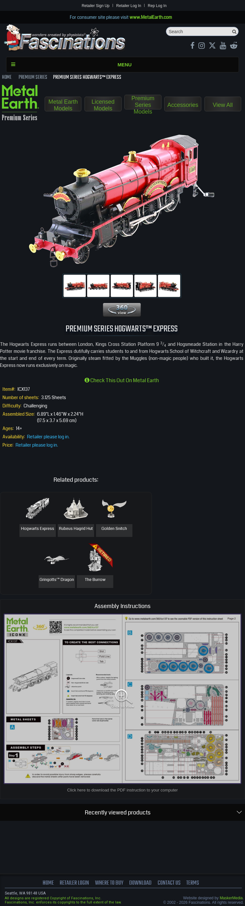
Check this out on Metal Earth (122, 380)
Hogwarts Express (37, 528)
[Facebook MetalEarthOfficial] (192, 46)
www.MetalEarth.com (151, 17)
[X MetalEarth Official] (212, 46)
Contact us (169, 883)
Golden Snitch (114, 528)
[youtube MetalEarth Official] (223, 46)
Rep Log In (157, 6)
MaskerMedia (231, 898)
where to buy (109, 883)
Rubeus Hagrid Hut (76, 528)
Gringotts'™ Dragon (57, 580)
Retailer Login (74, 883)
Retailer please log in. (48, 437)
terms (192, 883)
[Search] (202, 31)
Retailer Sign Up (95, 6)
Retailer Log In (128, 6)
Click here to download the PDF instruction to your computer (122, 790)
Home (48, 883)
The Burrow (95, 580)
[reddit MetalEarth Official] (233, 46)
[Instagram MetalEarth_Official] (201, 46)
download (140, 883)
